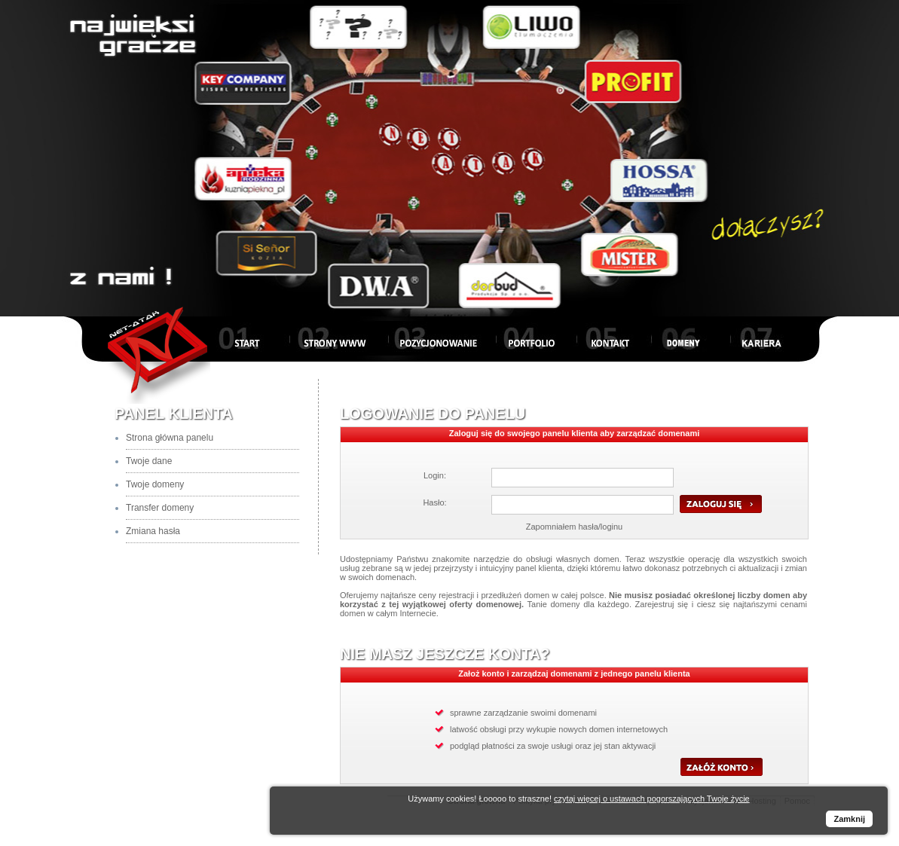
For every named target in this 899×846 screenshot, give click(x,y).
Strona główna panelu (169, 437)
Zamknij (849, 818)
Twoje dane (149, 461)
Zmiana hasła (153, 531)
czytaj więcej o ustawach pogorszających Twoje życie (652, 798)
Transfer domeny (160, 507)
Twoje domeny (155, 484)
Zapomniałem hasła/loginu (574, 526)
